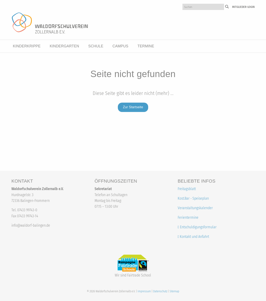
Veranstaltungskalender (195, 208)
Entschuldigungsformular (198, 227)
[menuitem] (26, 46)
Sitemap (174, 291)
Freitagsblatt (187, 189)
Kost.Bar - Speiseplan (193, 198)
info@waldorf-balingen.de (30, 225)
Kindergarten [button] (64, 46)
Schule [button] (95, 46)
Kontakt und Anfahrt (193, 237)
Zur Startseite (133, 107)
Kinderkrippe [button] (27, 46)
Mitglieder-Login (243, 7)
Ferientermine (188, 217)
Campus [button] (120, 46)
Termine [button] (145, 46)
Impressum (144, 291)
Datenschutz (160, 291)
